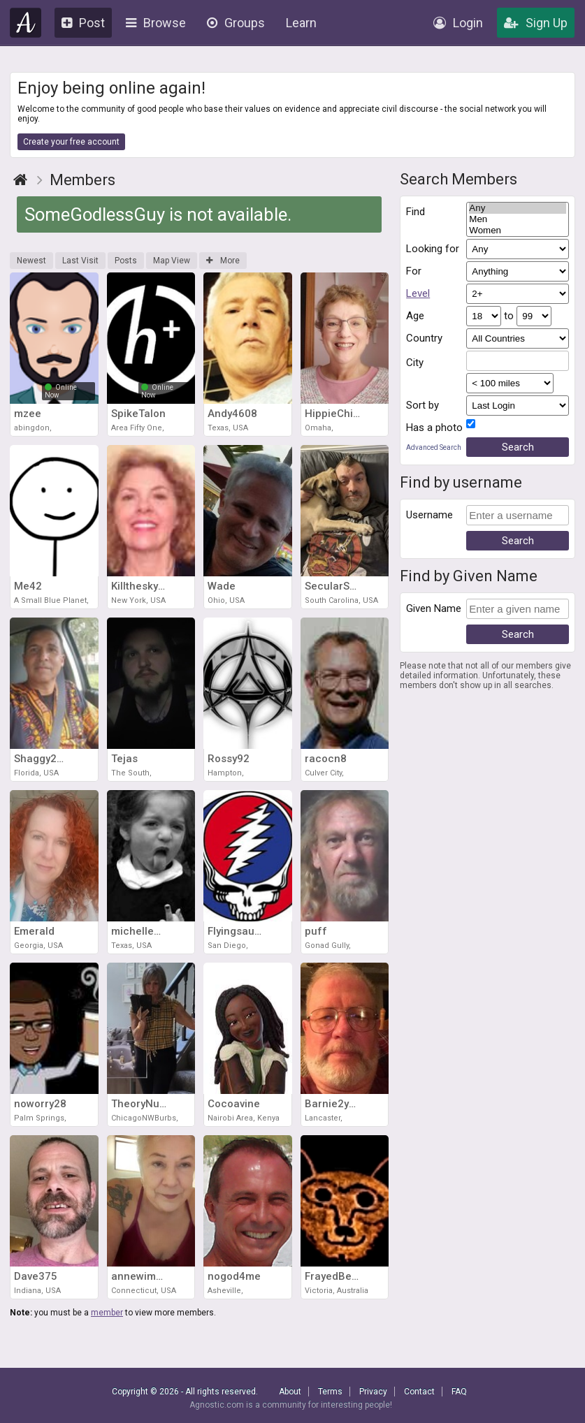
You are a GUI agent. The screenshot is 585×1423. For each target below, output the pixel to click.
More (223, 260)
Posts (126, 260)
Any (517, 208)
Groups (236, 22)
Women (517, 230)
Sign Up (536, 22)
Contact (419, 1391)
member (107, 1313)
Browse (156, 22)
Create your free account (71, 142)
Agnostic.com (26, 23)
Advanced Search (433, 447)
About (290, 1391)
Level (418, 293)
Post (83, 22)
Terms (330, 1391)
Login (458, 22)
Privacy (373, 1391)
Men (517, 219)
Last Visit (80, 260)
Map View (171, 260)
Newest (31, 260)
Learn (301, 22)
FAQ (459, 1391)
